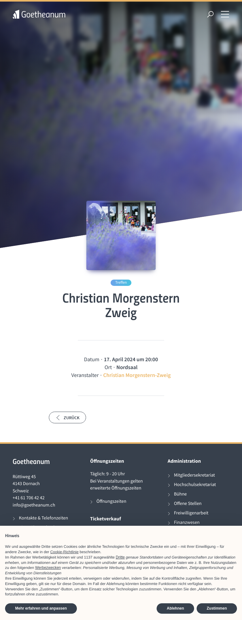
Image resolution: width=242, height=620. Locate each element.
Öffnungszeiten (111, 501)
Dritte (120, 557)
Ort (108, 367)
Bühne (180, 494)
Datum (92, 359)
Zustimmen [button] (217, 608)
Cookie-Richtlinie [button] (64, 552)
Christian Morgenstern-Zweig (136, 375)
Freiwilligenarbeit (191, 513)
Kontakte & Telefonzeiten (43, 518)
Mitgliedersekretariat (194, 475)
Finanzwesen (187, 522)
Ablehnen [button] (175, 608)
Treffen (121, 282)
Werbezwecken (48, 567)
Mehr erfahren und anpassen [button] (41, 608)
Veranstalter (85, 375)
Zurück (67, 417)
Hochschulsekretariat (195, 485)
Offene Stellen (188, 504)
